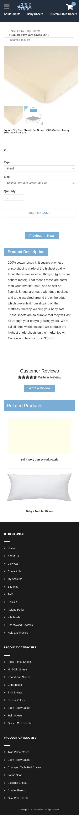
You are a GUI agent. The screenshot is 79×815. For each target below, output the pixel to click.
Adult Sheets (12, 14)
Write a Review (39, 388)
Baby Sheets (35, 14)
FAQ (10, 594)
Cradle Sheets (16, 790)
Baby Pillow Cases (19, 707)
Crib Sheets (15, 684)
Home (12, 31)
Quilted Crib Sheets (19, 723)
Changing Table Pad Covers (24, 767)
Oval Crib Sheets (18, 798)
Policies (12, 602)
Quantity (10, 191)
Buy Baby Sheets (29, 31)
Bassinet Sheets (17, 782)
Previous (36, 235)
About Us (13, 556)
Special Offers (16, 700)
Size (7, 176)
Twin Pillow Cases (18, 752)
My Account (15, 579)
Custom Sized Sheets (63, 14)
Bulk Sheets (15, 692)
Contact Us (14, 571)
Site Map (13, 586)
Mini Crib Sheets (18, 669)
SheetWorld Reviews (20, 625)
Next (50, 235)
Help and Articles (18, 632)
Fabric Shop (15, 775)
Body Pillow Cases (19, 759)
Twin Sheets (15, 715)
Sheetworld (38, 810)
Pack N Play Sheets (20, 661)
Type (7, 162)
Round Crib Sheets (19, 677)
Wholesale (14, 617)
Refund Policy (16, 609)
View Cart (13, 563)
